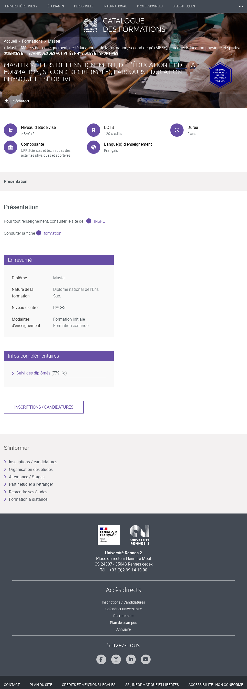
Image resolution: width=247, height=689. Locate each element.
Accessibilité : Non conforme (215, 684)
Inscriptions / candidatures (43, 407)
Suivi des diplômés (33, 373)
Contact (12, 684)
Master (54, 41)
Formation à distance (25, 499)
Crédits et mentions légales (88, 684)
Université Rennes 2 (21, 6)
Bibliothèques (184, 6)
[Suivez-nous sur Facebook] (101, 659)
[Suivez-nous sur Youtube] (146, 659)
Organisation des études (28, 469)
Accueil (10, 41)
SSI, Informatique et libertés (152, 684)
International (115, 6)
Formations (32, 41)
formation (52, 233)
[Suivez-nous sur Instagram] (116, 659)
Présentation (15, 181)
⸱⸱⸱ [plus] (241, 6)
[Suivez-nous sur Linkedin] (131, 659)
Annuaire (123, 629)
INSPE (99, 221)
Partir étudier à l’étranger (28, 484)
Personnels (83, 6)
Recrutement (123, 615)
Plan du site (41, 684)
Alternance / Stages (24, 477)
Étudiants (56, 6)
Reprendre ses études (25, 492)
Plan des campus (123, 622)
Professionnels (150, 6)
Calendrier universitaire (123, 608)
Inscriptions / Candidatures (123, 602)
